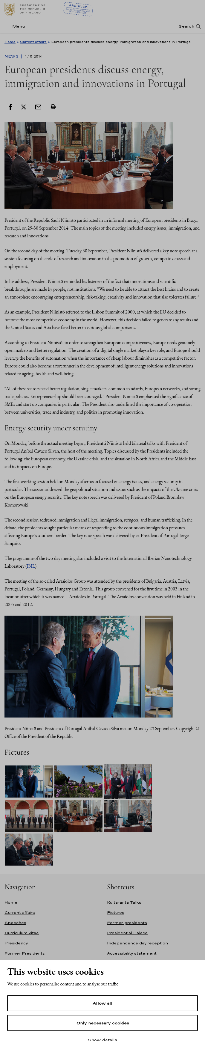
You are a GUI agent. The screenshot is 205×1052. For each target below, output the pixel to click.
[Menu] (16, 26)
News (12, 56)
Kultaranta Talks (124, 902)
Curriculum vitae (21, 932)
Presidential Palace (127, 932)
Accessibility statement (132, 953)
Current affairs (33, 42)
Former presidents (127, 922)
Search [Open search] (186, 26)
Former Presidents (24, 953)
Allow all (102, 1003)
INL (31, 566)
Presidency (16, 943)
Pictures (115, 912)
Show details (102, 1039)
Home (10, 42)
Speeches (15, 922)
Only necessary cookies (102, 1023)
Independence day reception (137, 943)
